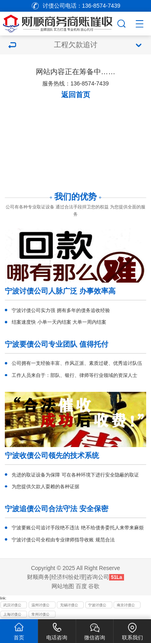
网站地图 (63, 586)
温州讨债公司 (40, 606)
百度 (81, 586)
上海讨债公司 (12, 615)
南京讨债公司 (126, 606)
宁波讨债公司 (97, 606)
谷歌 (93, 586)
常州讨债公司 (40, 615)
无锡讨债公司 (69, 606)
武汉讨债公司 (12, 606)
